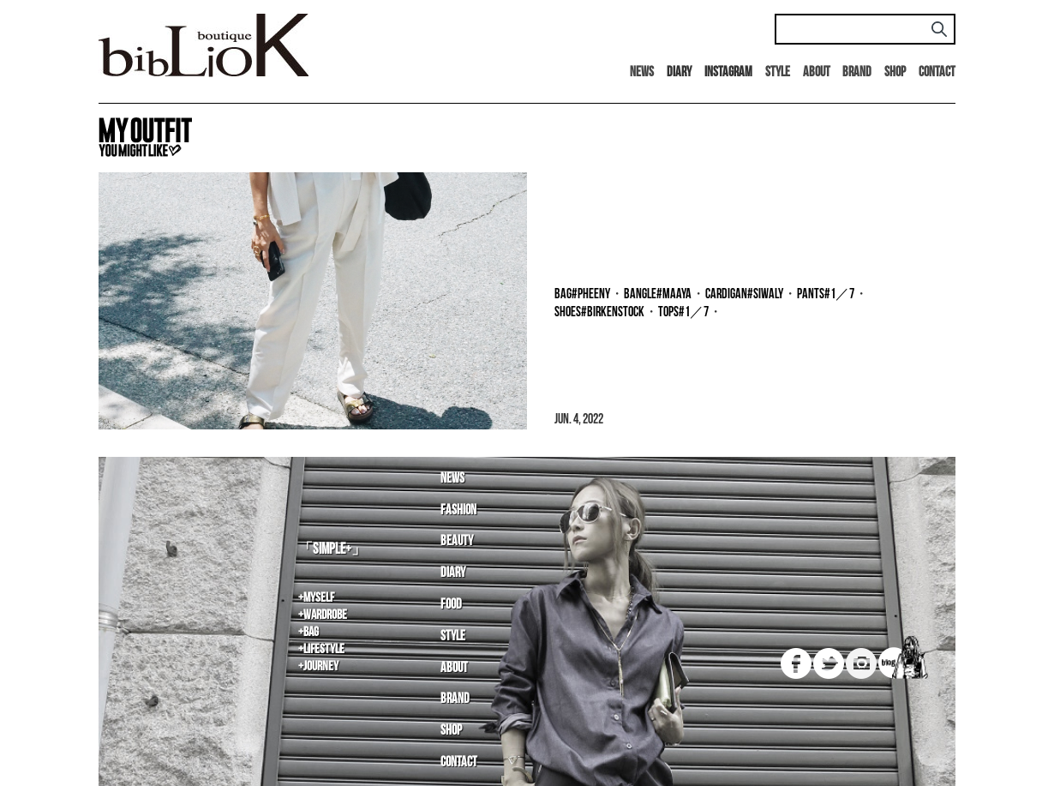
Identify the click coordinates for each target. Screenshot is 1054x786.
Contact (937, 72)
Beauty (456, 541)
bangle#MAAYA (658, 294)
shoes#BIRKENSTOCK (599, 312)
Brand (856, 72)
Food (451, 605)
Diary (452, 573)
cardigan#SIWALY (744, 294)
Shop (895, 72)
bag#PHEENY (582, 294)
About (816, 72)
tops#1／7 (683, 312)
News (642, 72)
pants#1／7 (825, 294)
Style (777, 72)
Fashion (458, 510)
